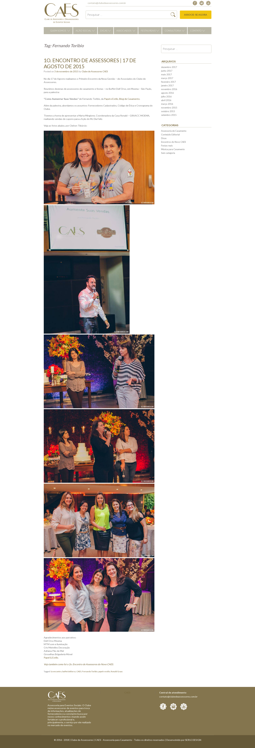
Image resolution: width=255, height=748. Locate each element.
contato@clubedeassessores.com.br (107, 3)
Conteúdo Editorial (170, 134)
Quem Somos (58, 30)
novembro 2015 (169, 107)
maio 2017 (166, 74)
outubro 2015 (168, 111)
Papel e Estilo (111, 98)
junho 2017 (166, 70)
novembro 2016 (169, 89)
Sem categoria (168, 153)
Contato (196, 30)
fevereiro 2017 (168, 81)
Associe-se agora (195, 14)
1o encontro (56, 671)
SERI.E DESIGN (193, 739)
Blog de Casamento (129, 98)
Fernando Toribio (90, 671)
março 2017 (167, 78)
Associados (123, 30)
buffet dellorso (69, 671)
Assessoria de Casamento (173, 131)
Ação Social (83, 30)
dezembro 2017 (169, 67)
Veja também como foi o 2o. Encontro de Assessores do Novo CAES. (79, 664)
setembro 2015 (169, 115)
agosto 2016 (167, 93)
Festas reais (148, 30)
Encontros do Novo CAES (173, 142)
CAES (78, 671)
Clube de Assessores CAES (95, 71)
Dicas (103, 30)
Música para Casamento (173, 149)
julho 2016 (166, 96)
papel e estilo (104, 671)
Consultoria (173, 30)
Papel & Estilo (51, 657)
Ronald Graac (117, 671)
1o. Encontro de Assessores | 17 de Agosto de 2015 (90, 63)
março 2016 (167, 104)
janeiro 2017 (167, 85)
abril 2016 (166, 100)
